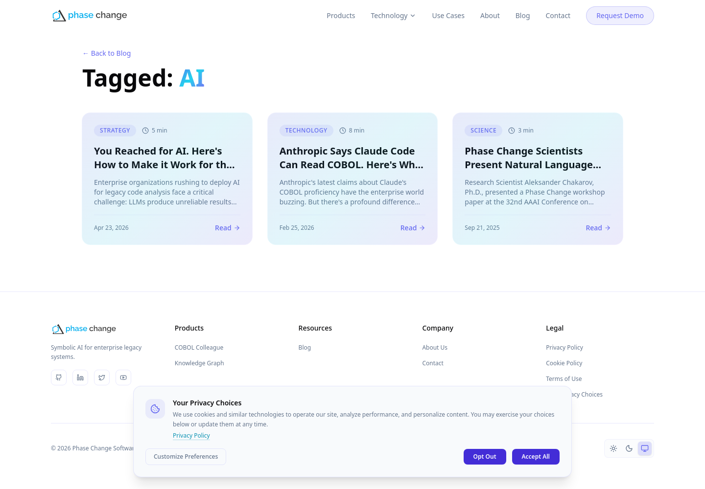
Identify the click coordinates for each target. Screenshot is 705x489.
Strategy (115, 131)
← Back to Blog (106, 53)
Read (227, 228)
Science (483, 131)
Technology (393, 5)
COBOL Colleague (199, 347)
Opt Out (484, 456)
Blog (523, 5)
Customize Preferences (186, 456)
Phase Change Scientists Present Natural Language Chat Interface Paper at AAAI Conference (535, 172)
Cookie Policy (564, 363)
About (490, 5)
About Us (434, 347)
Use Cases (448, 5)
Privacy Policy (564, 347)
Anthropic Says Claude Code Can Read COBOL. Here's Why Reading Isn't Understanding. (351, 165)
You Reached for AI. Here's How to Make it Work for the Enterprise (163, 165)
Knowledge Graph (199, 363)
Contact (558, 5)
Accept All (536, 456)
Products (341, 5)
